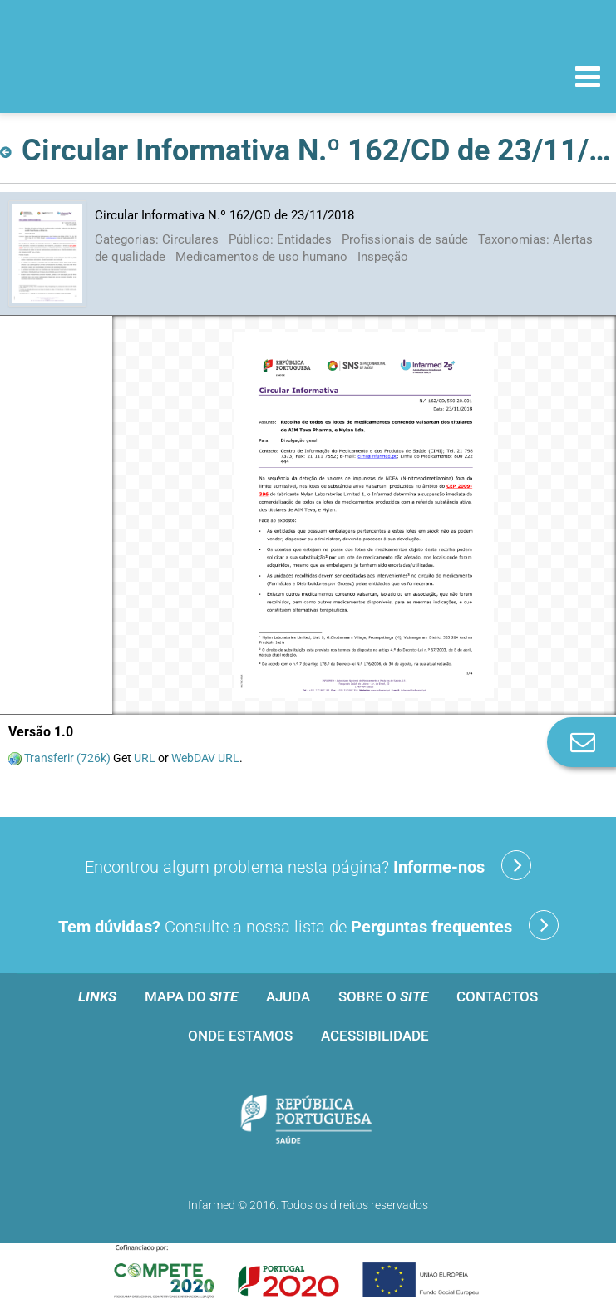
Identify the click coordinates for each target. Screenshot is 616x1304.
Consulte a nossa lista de (308, 925)
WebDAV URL (205, 758)
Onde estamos (240, 1035)
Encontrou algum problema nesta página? (308, 865)
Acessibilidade (375, 1035)
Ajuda (288, 996)
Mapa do (191, 996)
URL (144, 758)
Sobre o (383, 996)
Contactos (497, 996)
